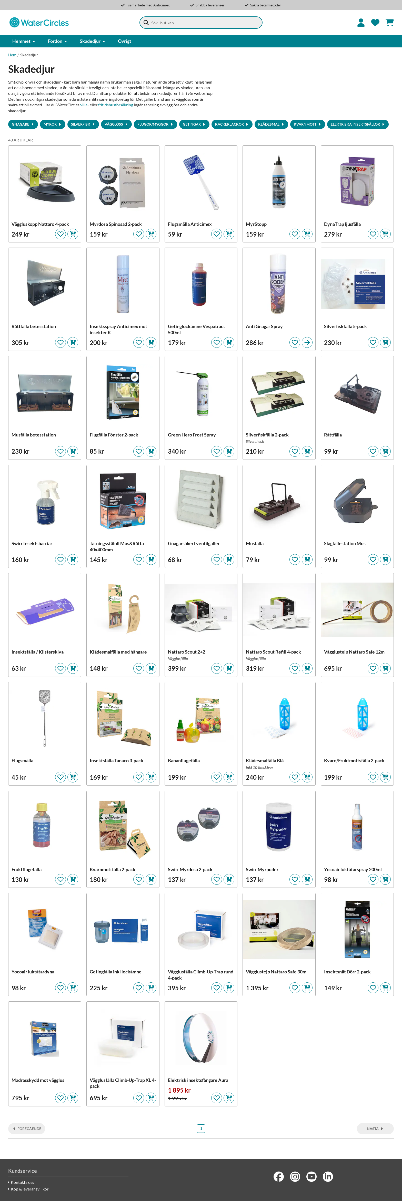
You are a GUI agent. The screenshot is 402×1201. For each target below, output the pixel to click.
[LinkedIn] (328, 1177)
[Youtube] (311, 1177)
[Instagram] (295, 1177)
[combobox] (201, 22)
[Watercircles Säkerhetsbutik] (39, 22)
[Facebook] (279, 1177)
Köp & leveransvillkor (29, 1188)
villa (83, 104)
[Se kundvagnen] (390, 22)
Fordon (57, 41)
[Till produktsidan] (307, 342)
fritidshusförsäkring (115, 104)
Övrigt (124, 41)
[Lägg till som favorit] (60, 234)
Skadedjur (93, 41)
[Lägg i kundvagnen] (72, 234)
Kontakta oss (22, 1182)
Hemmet (24, 41)
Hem (12, 55)
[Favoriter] (375, 22)
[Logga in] (361, 22)
